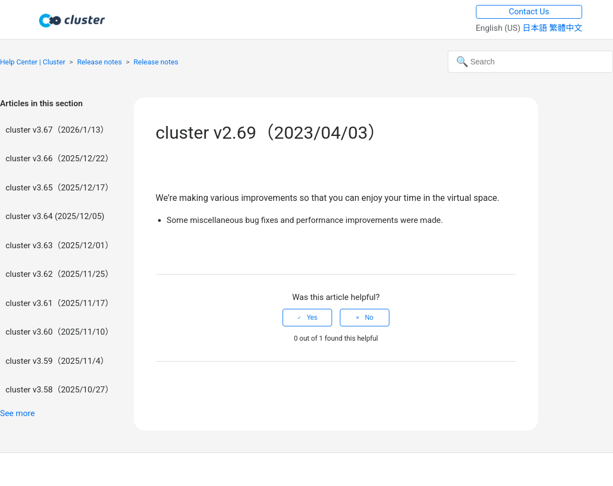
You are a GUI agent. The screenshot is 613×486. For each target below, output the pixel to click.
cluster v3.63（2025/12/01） (59, 245)
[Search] (530, 62)
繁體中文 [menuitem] (565, 28)
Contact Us (529, 12)
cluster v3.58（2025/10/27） (59, 390)
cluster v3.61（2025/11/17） (59, 303)
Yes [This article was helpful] (312, 317)
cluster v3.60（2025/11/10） (59, 332)
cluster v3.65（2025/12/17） (59, 188)
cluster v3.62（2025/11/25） (59, 274)
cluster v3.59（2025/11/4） (57, 361)
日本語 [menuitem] (536, 28)
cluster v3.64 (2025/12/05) (55, 216)
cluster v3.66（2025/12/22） (59, 158)
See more (17, 413)
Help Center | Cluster (33, 62)
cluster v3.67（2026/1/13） (57, 130)
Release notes (99, 62)
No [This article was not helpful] (369, 317)
